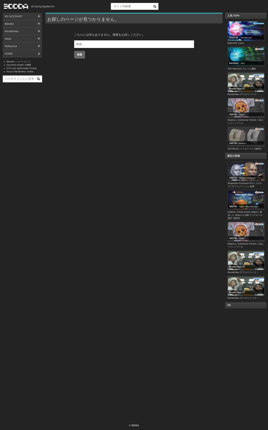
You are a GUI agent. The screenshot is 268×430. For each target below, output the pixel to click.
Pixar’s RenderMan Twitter (20, 71)
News (8, 38)
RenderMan (12, 31)
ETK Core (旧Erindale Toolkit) (22, 68)
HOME (9, 53)
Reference (11, 46)
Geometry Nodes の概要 (19, 65)
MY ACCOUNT (13, 16)
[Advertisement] (22, 140)
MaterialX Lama (236, 43)
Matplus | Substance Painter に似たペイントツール (246, 235)
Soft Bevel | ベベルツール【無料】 (245, 148)
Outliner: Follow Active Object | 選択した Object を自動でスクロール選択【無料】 (246, 204)
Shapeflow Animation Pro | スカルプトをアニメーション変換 (246, 174)
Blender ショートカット (19, 61)
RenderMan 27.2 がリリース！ (243, 94)
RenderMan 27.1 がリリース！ (246, 287)
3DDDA (135, 425)
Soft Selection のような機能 (242, 68)
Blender (9, 23)
